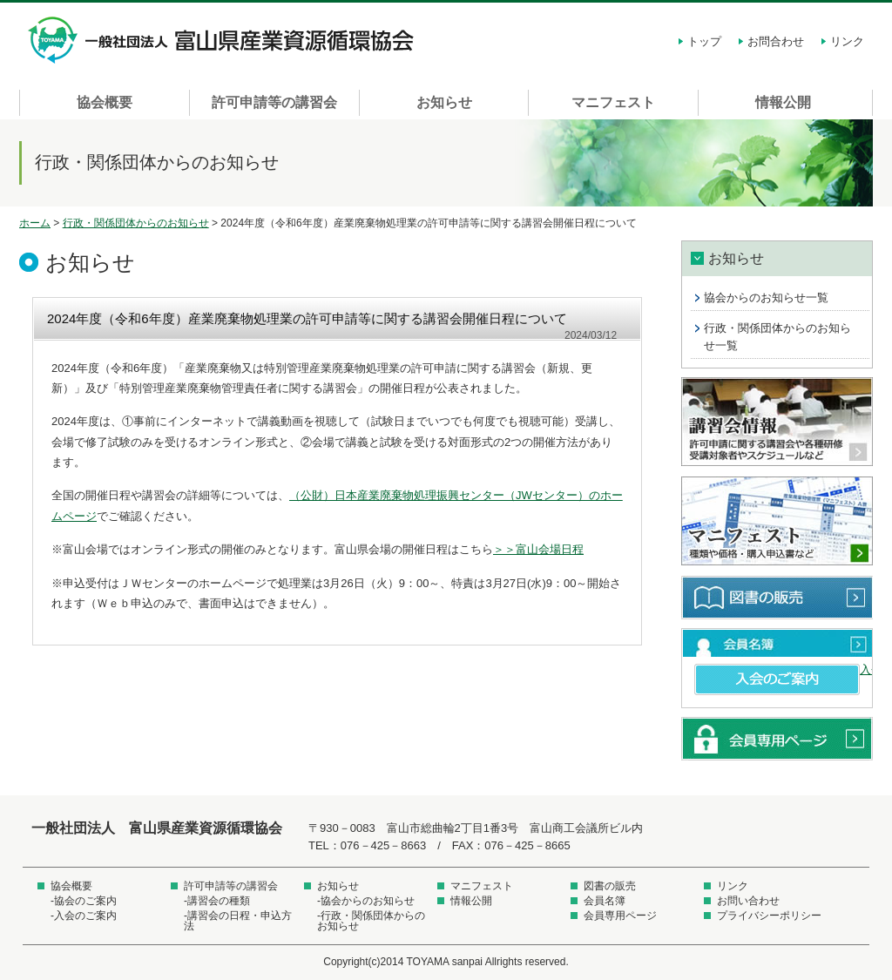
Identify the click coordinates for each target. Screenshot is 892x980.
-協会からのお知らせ (366, 901)
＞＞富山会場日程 (538, 549)
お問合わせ (775, 41)
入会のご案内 (777, 679)
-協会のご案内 (84, 901)
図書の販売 (777, 597)
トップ (704, 41)
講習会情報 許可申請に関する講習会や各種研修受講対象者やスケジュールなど (777, 422)
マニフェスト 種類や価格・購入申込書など (777, 521)
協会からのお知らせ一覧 (766, 297)
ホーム (35, 223)
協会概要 (104, 102)
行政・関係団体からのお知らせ (136, 223)
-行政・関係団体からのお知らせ (371, 920)
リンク (847, 41)
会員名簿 (777, 643)
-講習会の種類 (217, 901)
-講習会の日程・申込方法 (238, 920)
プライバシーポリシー (769, 915)
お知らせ (444, 102)
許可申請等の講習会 (274, 102)
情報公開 (783, 102)
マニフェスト (613, 102)
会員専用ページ (777, 738)
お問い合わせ (748, 901)
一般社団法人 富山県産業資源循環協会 (224, 40)
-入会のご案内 (84, 915)
